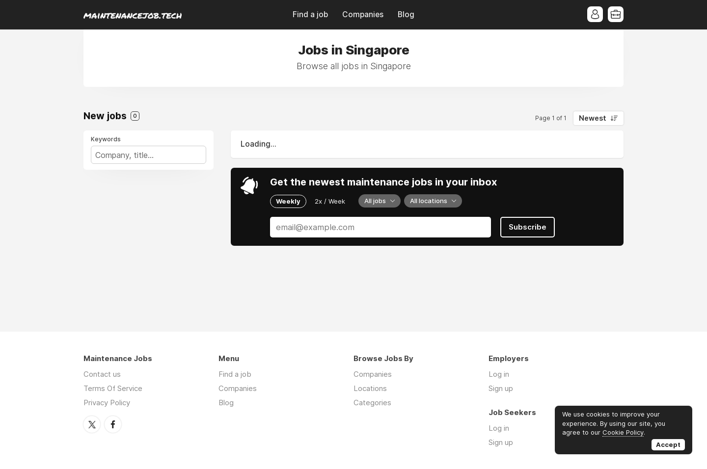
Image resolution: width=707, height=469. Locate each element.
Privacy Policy (106, 402)
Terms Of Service (112, 388)
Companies (362, 14)
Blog (406, 14)
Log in (499, 374)
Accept (668, 444)
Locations (370, 388)
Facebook (113, 424)
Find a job (310, 14)
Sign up (501, 388)
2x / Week (330, 201)
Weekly (288, 201)
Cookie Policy (623, 432)
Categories (372, 402)
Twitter (91, 424)
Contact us (102, 374)
